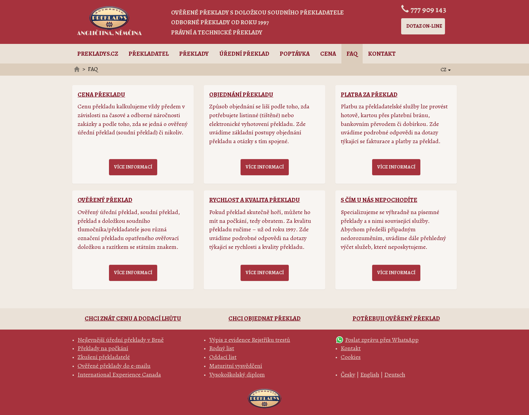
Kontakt (382, 54)
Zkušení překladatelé (104, 357)
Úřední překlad (244, 54)
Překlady (194, 54)
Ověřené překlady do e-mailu (114, 366)
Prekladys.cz (97, 54)
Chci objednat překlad (264, 318)
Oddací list (222, 357)
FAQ (352, 54)
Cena (328, 54)
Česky (348, 374)
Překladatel (149, 54)
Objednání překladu (241, 94)
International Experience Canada (119, 374)
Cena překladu (101, 94)
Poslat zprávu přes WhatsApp (382, 340)
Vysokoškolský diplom (237, 374)
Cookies (351, 357)
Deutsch (394, 374)
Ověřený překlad (105, 200)
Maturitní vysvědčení (235, 366)
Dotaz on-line (424, 26)
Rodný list (221, 348)
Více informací (133, 167)
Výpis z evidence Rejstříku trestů (249, 340)
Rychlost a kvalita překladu (254, 200)
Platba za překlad (369, 94)
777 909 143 (428, 9)
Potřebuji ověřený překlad (396, 318)
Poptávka (295, 54)
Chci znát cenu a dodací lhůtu (133, 318)
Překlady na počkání (103, 348)
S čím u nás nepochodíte (379, 200)
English (369, 374)
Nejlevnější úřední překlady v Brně (121, 340)
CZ (446, 69)
